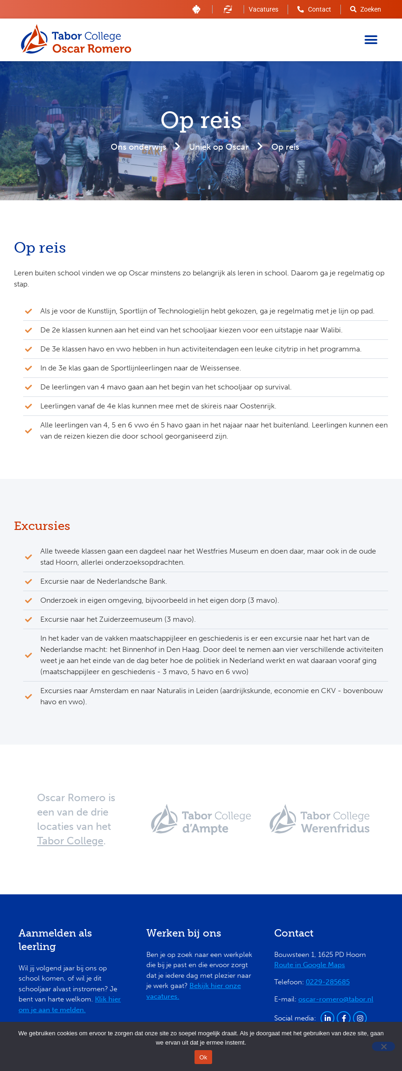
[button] (370, 40)
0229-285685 (328, 982)
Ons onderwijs (138, 147)
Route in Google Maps (309, 965)
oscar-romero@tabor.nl (335, 999)
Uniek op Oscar (219, 147)
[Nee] (383, 1046)
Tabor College (70, 841)
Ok (203, 1057)
